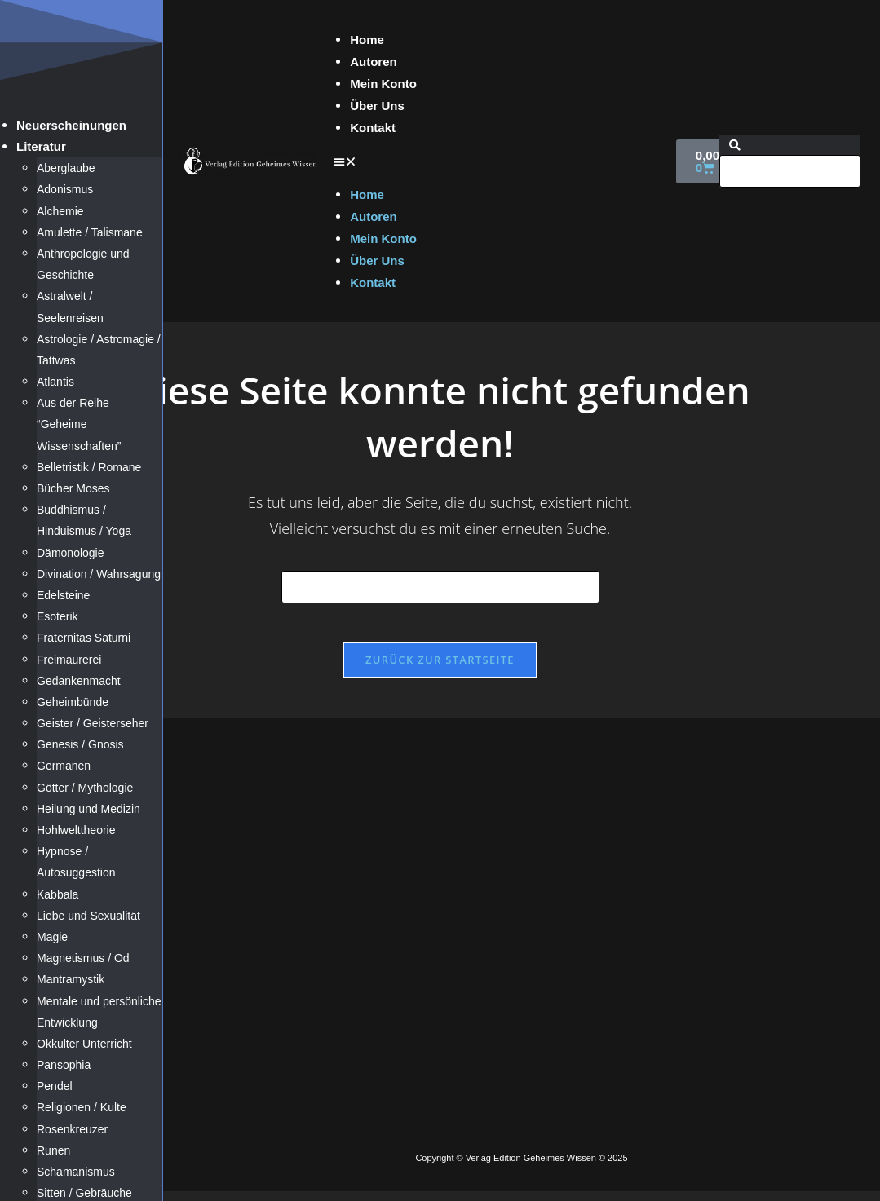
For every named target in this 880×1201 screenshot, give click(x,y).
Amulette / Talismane (90, 232)
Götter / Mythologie (85, 787)
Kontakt (373, 128)
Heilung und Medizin (88, 808)
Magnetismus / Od (83, 958)
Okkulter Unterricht (84, 1043)
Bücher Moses (73, 488)
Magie (52, 936)
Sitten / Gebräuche (84, 1192)
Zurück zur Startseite (440, 669)
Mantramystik (70, 979)
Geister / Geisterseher (92, 723)
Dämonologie (70, 552)
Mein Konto (383, 84)
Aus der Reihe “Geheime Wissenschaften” (79, 424)
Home (367, 39)
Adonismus (65, 189)
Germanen (64, 765)
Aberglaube (66, 167)
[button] (497, 161)
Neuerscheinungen (71, 125)
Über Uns (377, 106)
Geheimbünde (72, 702)
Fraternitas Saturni (83, 637)
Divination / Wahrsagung (99, 574)
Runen (53, 1150)
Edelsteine (63, 595)
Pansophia (64, 1064)
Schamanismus (76, 1171)
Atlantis (55, 381)
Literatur (41, 146)
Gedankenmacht (79, 680)
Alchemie (60, 211)
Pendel (55, 1086)
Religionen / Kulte (81, 1107)
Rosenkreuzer (72, 1129)
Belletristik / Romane (89, 467)
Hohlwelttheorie (76, 830)
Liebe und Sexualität (88, 915)
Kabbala (57, 894)
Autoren (373, 61)
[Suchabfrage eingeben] (440, 587)
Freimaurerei (69, 659)
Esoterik (57, 616)
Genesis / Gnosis (80, 744)
